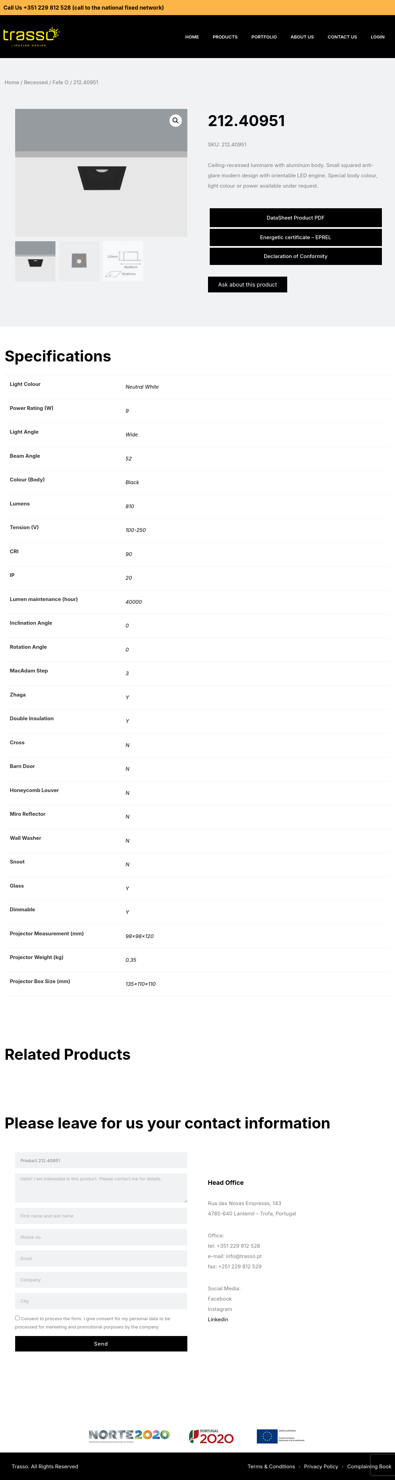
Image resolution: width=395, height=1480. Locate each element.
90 (129, 553)
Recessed (36, 82)
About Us (302, 37)
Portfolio (264, 37)
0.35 (131, 959)
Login (378, 37)
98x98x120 (140, 935)
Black (132, 481)
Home (192, 37)
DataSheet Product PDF (295, 217)
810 (130, 505)
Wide (132, 434)
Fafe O (60, 82)
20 (129, 577)
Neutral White (142, 386)
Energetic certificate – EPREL (295, 236)
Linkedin (218, 1318)
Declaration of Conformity (296, 255)
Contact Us (342, 37)
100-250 (136, 529)
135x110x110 (141, 983)
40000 (134, 601)
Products (225, 37)
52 (129, 457)
